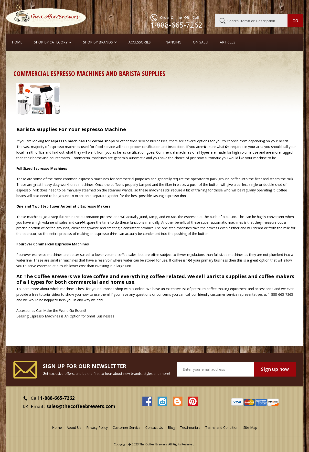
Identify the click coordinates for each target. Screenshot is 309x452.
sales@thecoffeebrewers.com (80, 406)
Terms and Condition (221, 427)
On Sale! (200, 42)
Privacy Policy (97, 427)
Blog (261, 6)
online (140, 288)
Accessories (139, 42)
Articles (227, 42)
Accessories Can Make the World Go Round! (51, 310)
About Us (214, 6)
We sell (217, 276)
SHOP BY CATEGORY (50, 42)
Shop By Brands (98, 42)
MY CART (293, 6)
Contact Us (154, 427)
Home (17, 42)
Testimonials (190, 427)
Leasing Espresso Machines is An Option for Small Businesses (65, 316)
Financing (171, 42)
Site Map (250, 427)
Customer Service (240, 6)
